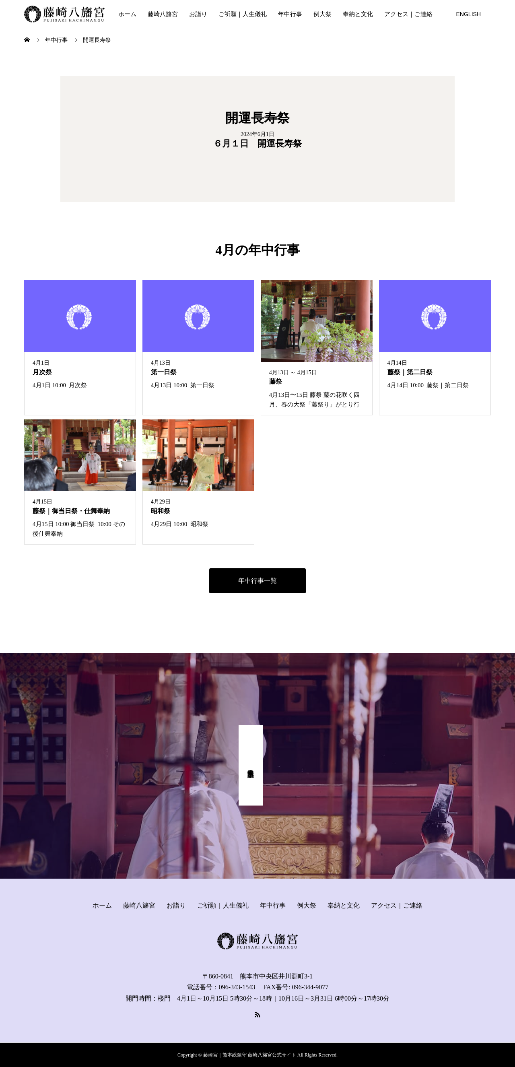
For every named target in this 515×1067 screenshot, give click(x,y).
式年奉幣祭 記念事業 (250, 765)
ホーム (127, 14)
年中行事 (290, 14)
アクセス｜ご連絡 (408, 14)
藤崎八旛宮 (163, 14)
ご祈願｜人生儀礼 (242, 14)
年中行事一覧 (257, 580)
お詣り (198, 14)
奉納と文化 (358, 14)
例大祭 (322, 14)
